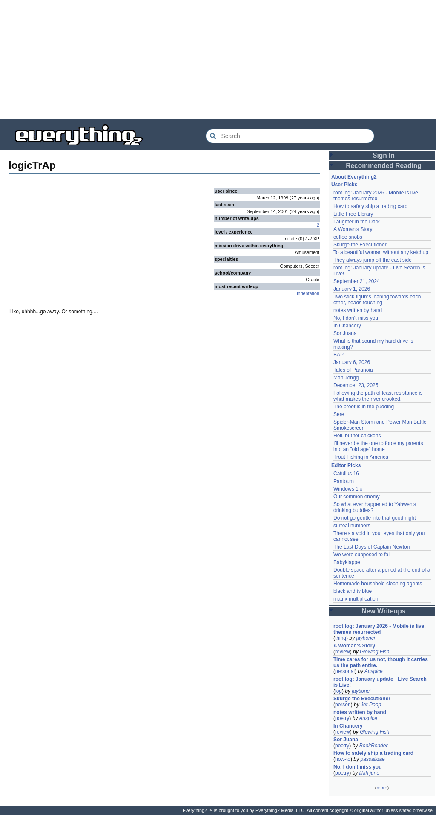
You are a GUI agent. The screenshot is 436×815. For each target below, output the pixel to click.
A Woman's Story (352, 229)
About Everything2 (354, 177)
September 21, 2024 (356, 281)
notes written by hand (357, 310)
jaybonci (365, 638)
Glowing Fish (374, 652)
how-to (342, 759)
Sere (338, 414)
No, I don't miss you (355, 318)
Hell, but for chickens (357, 436)
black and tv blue (352, 591)
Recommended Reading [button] (384, 165)
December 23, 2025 (355, 385)
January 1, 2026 (351, 289)
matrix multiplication (355, 599)
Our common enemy (356, 497)
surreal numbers (351, 526)
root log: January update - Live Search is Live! (380, 682)
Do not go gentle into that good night (374, 518)
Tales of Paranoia (353, 370)
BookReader (373, 746)
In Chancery (347, 326)
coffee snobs (347, 237)
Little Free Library (353, 214)
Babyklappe (346, 562)
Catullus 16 (346, 474)
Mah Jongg (346, 378)
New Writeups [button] (384, 611)
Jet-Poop (371, 705)
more (381, 787)
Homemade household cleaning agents (377, 584)
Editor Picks (346, 465)
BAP (338, 355)
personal (345, 671)
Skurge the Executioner (360, 245)
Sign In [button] (384, 155)
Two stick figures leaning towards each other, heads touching (377, 300)
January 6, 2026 (351, 362)
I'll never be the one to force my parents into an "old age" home (378, 446)
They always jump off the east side (372, 260)
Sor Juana (345, 333)
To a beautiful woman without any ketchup (380, 252)
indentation (308, 293)
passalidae (372, 759)
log (338, 691)
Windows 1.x (347, 489)
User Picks (344, 185)
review (342, 652)
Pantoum (343, 481)
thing (340, 638)
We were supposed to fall (362, 555)
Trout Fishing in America (360, 457)
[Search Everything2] (290, 136)
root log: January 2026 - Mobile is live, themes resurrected (376, 196)
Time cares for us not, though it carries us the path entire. (380, 662)
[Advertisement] (218, 59)
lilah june (369, 773)
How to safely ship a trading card (370, 206)
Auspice (373, 671)
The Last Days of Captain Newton (371, 547)
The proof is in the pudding (363, 407)
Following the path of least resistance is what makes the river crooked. (377, 396)
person (343, 705)
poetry (342, 718)
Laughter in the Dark (356, 222)
